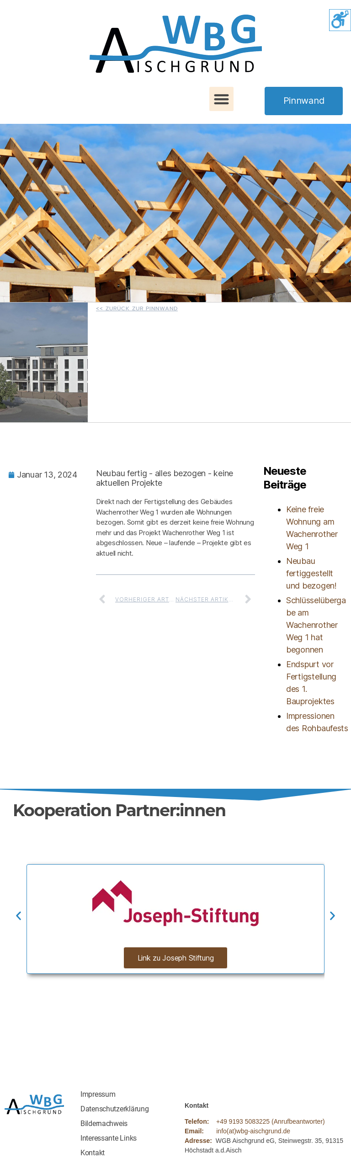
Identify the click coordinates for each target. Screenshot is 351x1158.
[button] (221, 99)
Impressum (98, 1094)
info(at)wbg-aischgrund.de (253, 1131)
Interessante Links (108, 1138)
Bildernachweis (104, 1123)
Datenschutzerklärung (114, 1109)
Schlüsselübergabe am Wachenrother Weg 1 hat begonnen (316, 624)
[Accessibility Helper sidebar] (340, 20)
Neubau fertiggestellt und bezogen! (311, 573)
